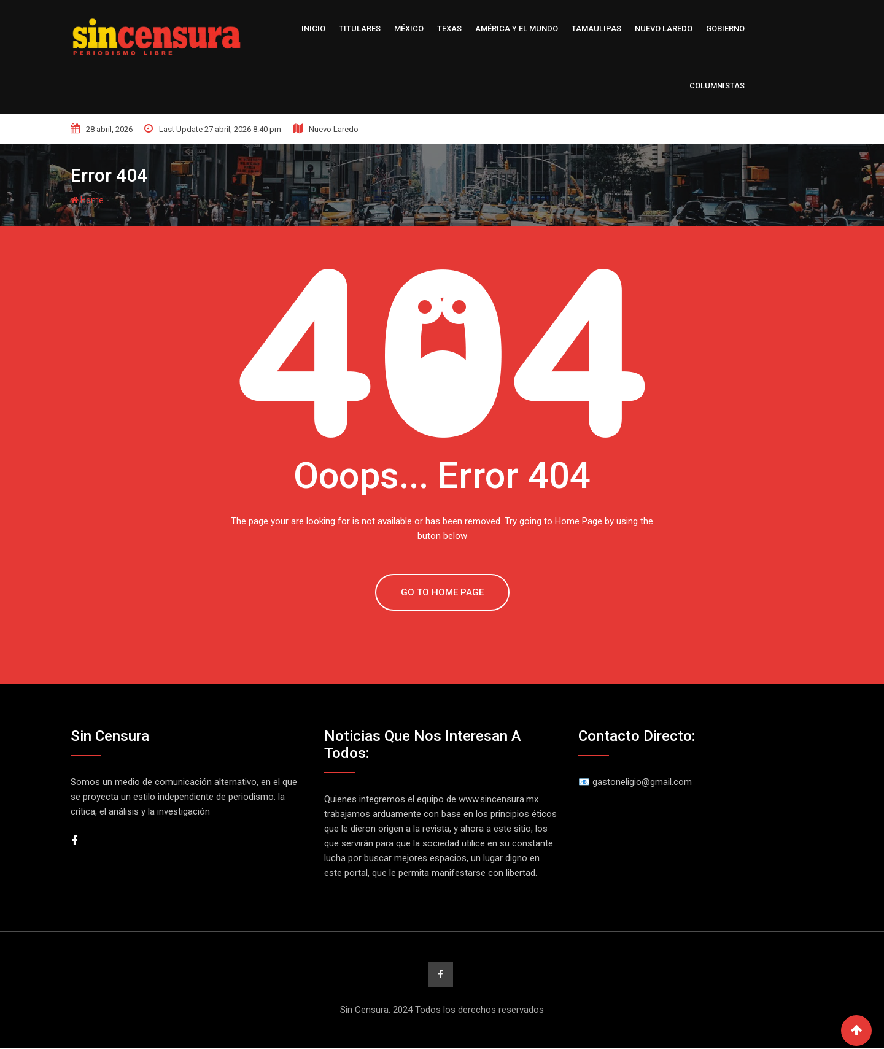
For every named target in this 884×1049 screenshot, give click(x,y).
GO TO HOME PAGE (442, 592)
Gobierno (725, 28)
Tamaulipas (596, 28)
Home (87, 200)
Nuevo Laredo (663, 28)
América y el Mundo (516, 28)
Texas (449, 28)
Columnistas (717, 85)
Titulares (360, 28)
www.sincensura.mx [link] (498, 799)
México (409, 28)
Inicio (313, 28)
